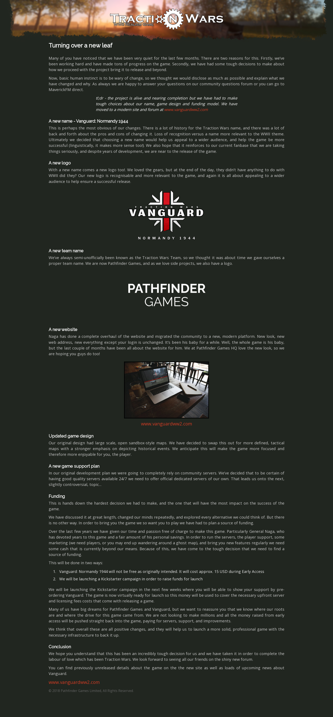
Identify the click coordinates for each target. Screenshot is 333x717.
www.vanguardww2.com (186, 109)
